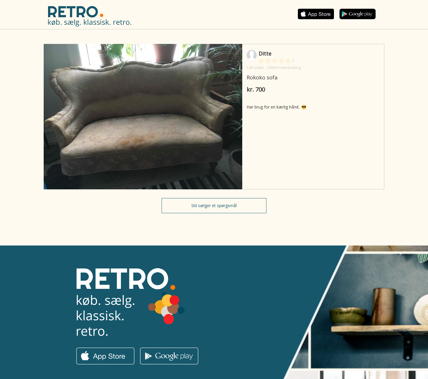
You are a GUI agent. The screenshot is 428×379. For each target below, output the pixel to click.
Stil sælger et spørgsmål (214, 205)
